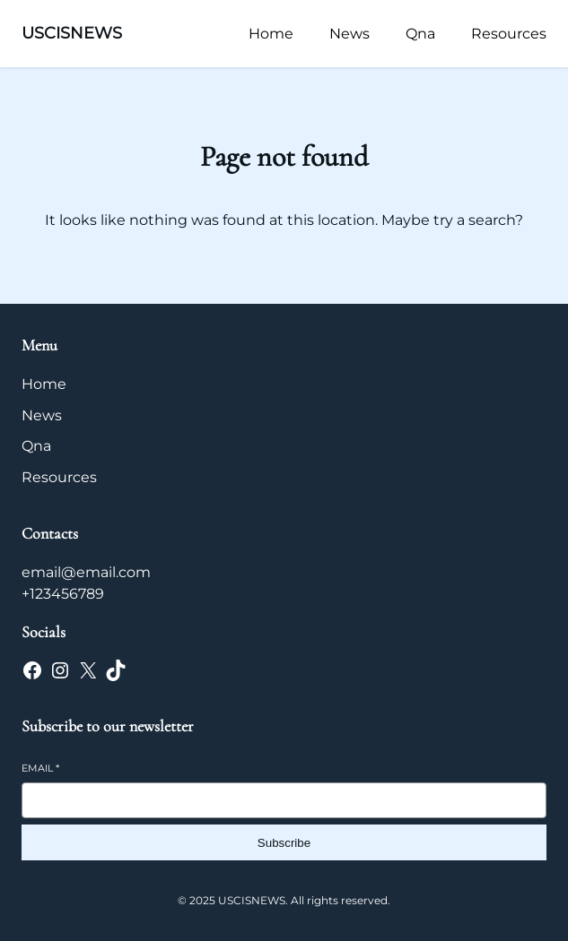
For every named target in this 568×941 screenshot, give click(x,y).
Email (40, 768)
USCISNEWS (72, 33)
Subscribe (284, 843)
